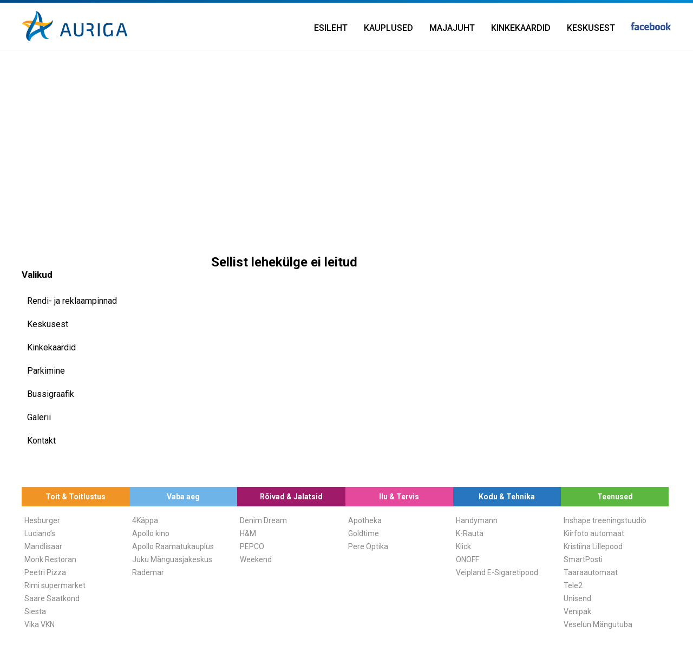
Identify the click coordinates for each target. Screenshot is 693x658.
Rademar (148, 572)
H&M (248, 533)
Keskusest (591, 28)
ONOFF (467, 559)
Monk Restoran (50, 559)
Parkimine (46, 371)
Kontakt (41, 440)
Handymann (477, 520)
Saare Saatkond (52, 598)
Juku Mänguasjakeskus (172, 559)
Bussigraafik (50, 394)
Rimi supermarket (55, 585)
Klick (463, 546)
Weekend (256, 559)
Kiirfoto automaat (594, 533)
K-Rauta (469, 533)
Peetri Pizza (45, 572)
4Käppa (145, 520)
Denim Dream (263, 520)
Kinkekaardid (521, 28)
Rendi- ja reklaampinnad (72, 301)
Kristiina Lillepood (593, 546)
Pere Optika (368, 546)
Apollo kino (150, 533)
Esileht (331, 28)
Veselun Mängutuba (598, 624)
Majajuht (452, 28)
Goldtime (363, 533)
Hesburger (42, 520)
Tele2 (573, 585)
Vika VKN (39, 624)
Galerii (39, 417)
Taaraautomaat (591, 572)
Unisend (577, 598)
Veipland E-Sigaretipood (497, 572)
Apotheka (365, 520)
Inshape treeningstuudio (605, 520)
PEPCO (252, 546)
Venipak (577, 611)
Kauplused (388, 28)
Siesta (35, 611)
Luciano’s (39, 533)
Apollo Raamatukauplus (173, 546)
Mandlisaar (43, 546)
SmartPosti (583, 559)
